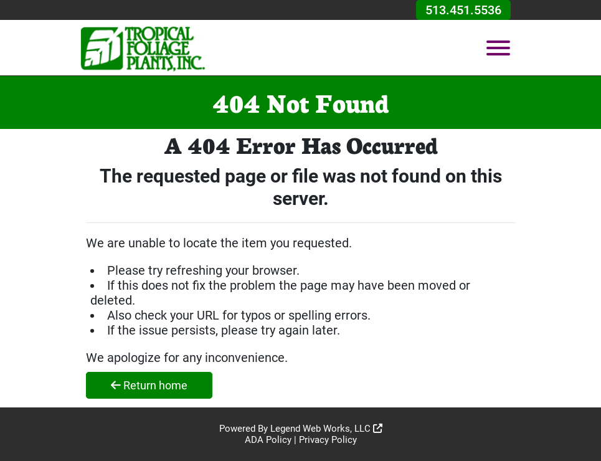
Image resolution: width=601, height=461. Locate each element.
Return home (149, 385)
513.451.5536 (463, 9)
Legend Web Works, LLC (326, 428)
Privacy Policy (328, 439)
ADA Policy (268, 439)
